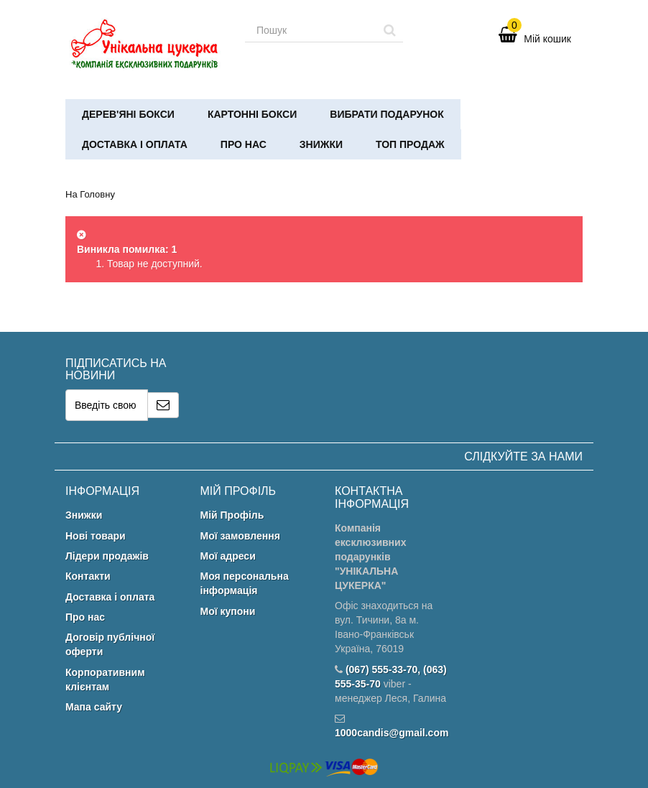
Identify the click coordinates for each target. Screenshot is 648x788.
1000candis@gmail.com (391, 732)
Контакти (88, 576)
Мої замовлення (240, 536)
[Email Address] (106, 405)
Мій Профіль (232, 515)
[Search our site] (311, 30)
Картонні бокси (252, 114)
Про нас (244, 144)
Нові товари (95, 536)
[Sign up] (163, 405)
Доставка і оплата (135, 144)
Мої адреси (228, 556)
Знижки (321, 144)
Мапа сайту (93, 707)
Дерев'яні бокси (128, 114)
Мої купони (228, 611)
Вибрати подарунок (387, 114)
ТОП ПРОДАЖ (410, 144)
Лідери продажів (107, 556)
